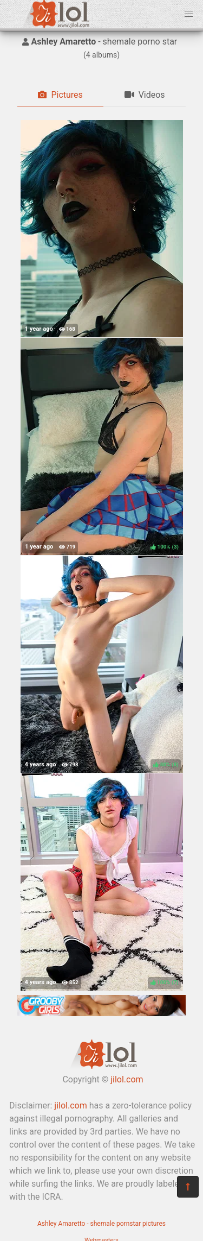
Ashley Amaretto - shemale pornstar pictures (101, 1223)
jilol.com (126, 1079)
